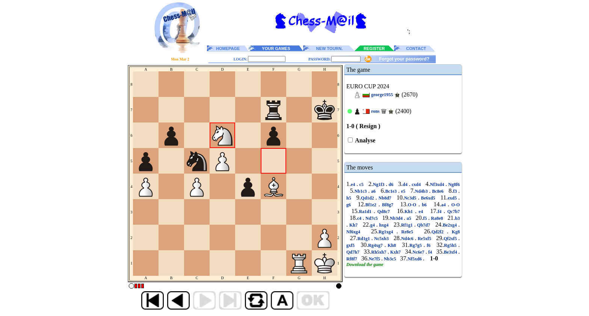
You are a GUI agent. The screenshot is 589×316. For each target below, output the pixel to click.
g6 (349, 204)
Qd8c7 (383, 211)
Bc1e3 (391, 191)
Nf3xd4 (438, 184)
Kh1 (410, 211)
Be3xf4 (451, 252)
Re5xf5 (424, 238)
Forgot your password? (404, 59)
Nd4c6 (408, 238)
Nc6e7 (419, 252)
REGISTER (374, 48)
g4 (373, 225)
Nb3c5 (390, 259)
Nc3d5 (411, 198)
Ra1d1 (366, 211)
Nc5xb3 (381, 238)
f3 (455, 191)
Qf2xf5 (451, 238)
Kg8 (454, 231)
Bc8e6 (437, 191)
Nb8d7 (385, 198)
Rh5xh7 (379, 252)
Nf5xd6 (415, 259)
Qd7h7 (353, 252)
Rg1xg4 (388, 231)
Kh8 (391, 245)
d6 (391, 184)
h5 (349, 198)
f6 (428, 245)
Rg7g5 (416, 245)
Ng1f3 (379, 184)
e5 (403, 191)
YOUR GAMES (276, 48)
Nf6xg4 (355, 231)
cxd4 (416, 184)
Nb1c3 (361, 191)
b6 (424, 204)
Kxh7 (395, 252)
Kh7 (353, 225)
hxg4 (384, 225)
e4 (353, 184)
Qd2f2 (439, 231)
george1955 (382, 94)
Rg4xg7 (376, 245)
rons (375, 111)
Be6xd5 (427, 198)
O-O (413, 204)
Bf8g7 (387, 204)
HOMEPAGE (228, 48)
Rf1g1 (407, 225)
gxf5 (351, 245)
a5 (408, 218)
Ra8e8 (437, 218)
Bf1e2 (372, 204)
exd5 (453, 198)
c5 (361, 184)
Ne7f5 (375, 259)
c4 (360, 218)
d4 (406, 184)
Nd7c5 (371, 218)
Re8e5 (407, 231)
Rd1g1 (364, 238)
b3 (457, 218)
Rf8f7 (352, 259)
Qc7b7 (452, 211)
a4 (444, 204)
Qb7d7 (423, 225)
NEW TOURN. (329, 48)
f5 (425, 218)
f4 (441, 211)
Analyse (364, 140)
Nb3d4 (397, 218)
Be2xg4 (450, 225)
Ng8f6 (453, 184)
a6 (373, 191)
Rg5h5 (451, 245)
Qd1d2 (368, 198)
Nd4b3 (422, 191)
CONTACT (416, 48)
